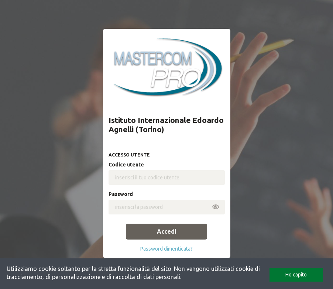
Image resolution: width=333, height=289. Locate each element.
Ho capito (296, 275)
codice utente (126, 165)
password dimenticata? (166, 249)
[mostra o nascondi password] (215, 205)
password (121, 194)
